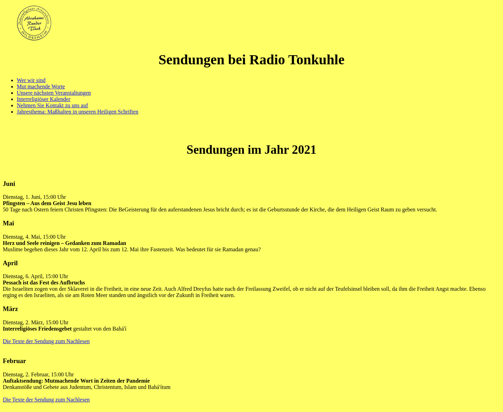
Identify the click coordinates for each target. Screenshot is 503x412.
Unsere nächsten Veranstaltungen (54, 93)
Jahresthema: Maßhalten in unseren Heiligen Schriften (77, 112)
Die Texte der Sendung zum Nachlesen (46, 341)
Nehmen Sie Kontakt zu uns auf (52, 105)
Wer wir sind (31, 80)
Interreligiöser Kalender (43, 99)
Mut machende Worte (41, 86)
